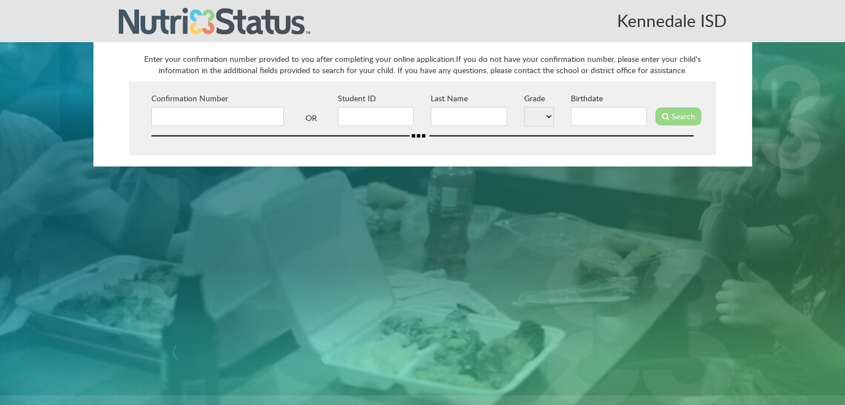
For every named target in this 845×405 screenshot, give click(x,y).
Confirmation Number (189, 98)
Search (678, 116)
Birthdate (587, 98)
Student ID (357, 98)
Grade (534, 98)
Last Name (449, 98)
